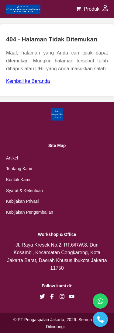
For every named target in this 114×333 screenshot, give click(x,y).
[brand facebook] (52, 296)
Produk (91, 9)
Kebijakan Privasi (22, 201)
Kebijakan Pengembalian (29, 212)
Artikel (12, 158)
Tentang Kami (19, 168)
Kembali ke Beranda (28, 81)
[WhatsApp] (100, 301)
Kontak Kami (18, 179)
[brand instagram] (62, 296)
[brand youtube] (71, 296)
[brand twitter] (42, 296)
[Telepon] (100, 319)
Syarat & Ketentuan (24, 190)
